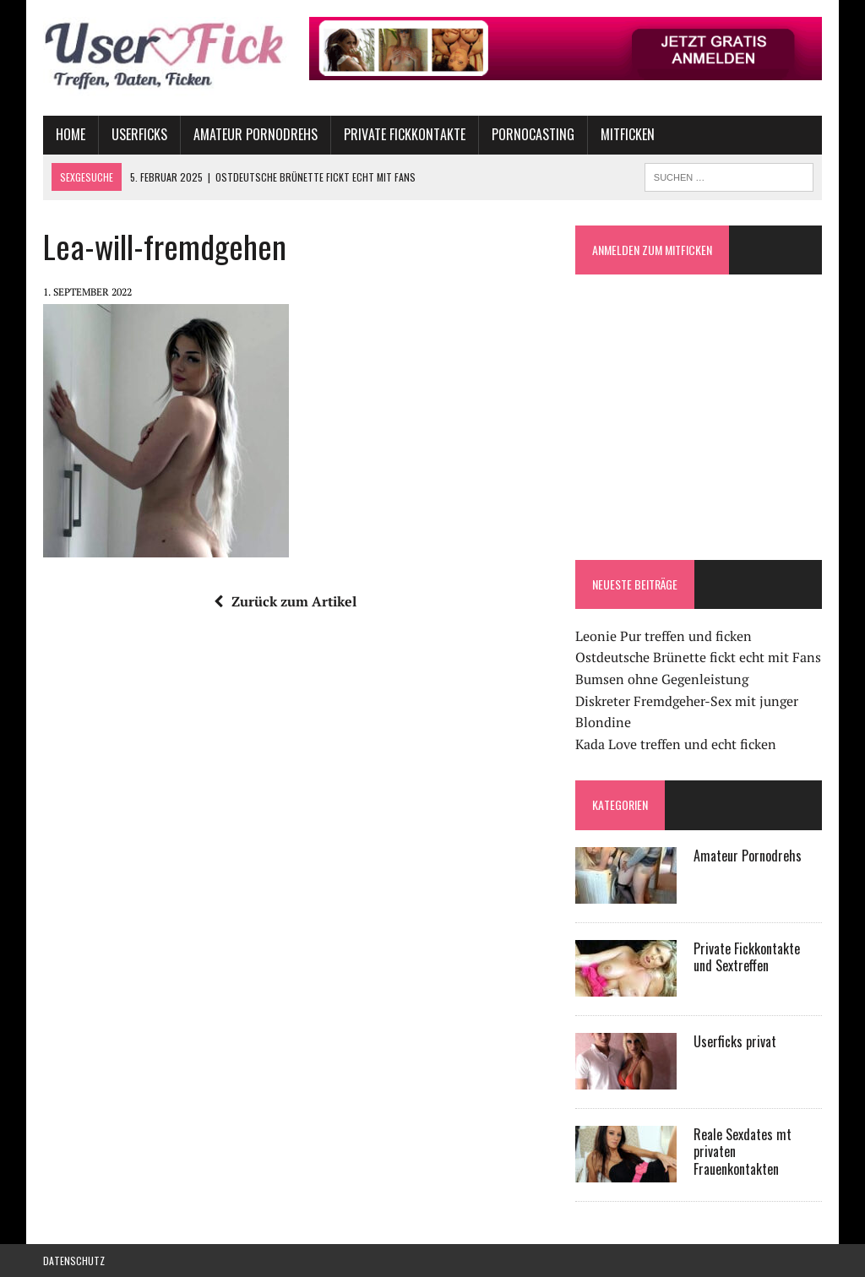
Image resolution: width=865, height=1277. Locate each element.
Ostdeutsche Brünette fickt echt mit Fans (698, 657)
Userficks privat (735, 1041)
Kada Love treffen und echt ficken (675, 744)
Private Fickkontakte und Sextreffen (747, 957)
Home (70, 134)
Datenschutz (74, 1260)
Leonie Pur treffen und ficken (663, 636)
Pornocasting (533, 134)
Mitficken (628, 134)
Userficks (139, 134)
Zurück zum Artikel (285, 601)
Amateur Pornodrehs (255, 134)
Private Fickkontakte (404, 134)
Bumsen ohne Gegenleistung (661, 679)
